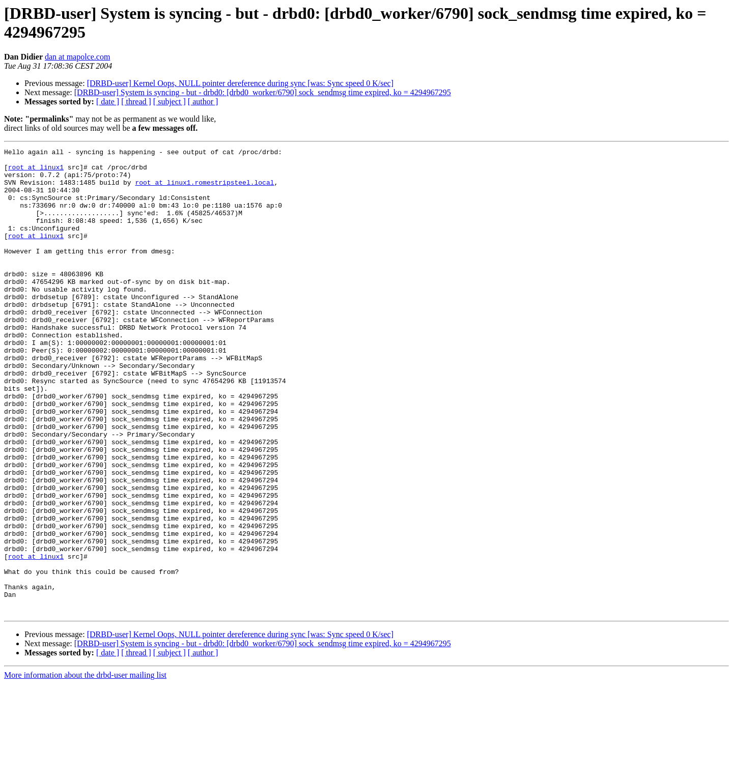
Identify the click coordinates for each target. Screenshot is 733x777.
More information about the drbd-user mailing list (85, 768)
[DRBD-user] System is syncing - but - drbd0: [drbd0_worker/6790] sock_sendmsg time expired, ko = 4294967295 (262, 92)
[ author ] (203, 101)
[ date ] (107, 101)
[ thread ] (136, 101)
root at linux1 (36, 171)
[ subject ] (169, 101)
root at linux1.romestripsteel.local (204, 189)
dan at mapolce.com (77, 56)
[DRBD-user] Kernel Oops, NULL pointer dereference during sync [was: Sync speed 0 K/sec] (240, 83)
